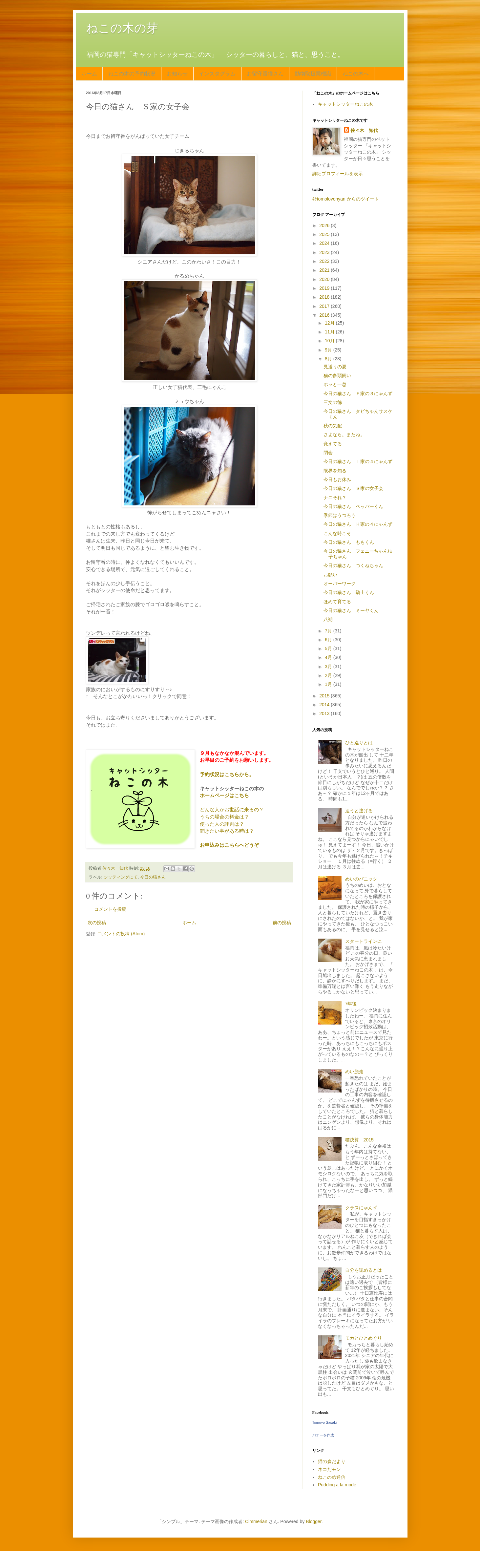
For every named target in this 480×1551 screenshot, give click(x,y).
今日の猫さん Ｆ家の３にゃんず (357, 393)
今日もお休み (337, 479)
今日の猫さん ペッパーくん (353, 506)
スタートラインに (363, 941)
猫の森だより (331, 1461)
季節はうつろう (339, 515)
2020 (325, 279)
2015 (325, 695)
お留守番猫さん (265, 73)
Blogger (313, 1521)
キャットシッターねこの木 (345, 104)
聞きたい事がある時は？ (227, 831)
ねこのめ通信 (331, 1477)
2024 (325, 243)
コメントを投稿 (110, 909)
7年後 (351, 1003)
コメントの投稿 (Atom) (121, 933)
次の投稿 (97, 922)
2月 (329, 675)
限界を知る (334, 470)
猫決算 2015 (359, 1139)
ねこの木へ (356, 73)
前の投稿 (282, 922)
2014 (325, 704)
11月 (330, 331)
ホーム (89, 73)
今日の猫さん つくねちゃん (353, 565)
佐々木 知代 (364, 130)
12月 (330, 323)
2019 (325, 288)
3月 (329, 666)
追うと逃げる (359, 810)
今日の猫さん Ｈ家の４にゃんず (357, 524)
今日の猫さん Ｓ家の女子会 (353, 488)
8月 (329, 358)
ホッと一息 (334, 384)
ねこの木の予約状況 (132, 73)
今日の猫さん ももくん (348, 542)
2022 (325, 261)
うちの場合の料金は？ (224, 816)
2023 (325, 252)
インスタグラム (217, 73)
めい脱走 (354, 1071)
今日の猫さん (153, 877)
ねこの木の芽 (122, 28)
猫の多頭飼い (337, 375)
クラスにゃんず (361, 1207)
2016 (325, 315)
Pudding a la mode (337, 1484)
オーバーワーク (339, 583)
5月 (329, 648)
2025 (325, 234)
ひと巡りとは (359, 742)
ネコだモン (329, 1469)
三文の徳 (332, 402)
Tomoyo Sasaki (324, 1422)
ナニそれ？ (334, 497)
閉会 (328, 452)
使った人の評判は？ (222, 824)
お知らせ (177, 73)
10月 (330, 340)
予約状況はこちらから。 (227, 774)
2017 (325, 306)
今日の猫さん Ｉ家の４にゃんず (357, 461)
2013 (325, 713)
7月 (329, 630)
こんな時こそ (337, 533)
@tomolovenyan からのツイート (345, 199)
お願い (330, 574)
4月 (329, 657)
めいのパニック (361, 879)
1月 (329, 684)
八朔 (328, 619)
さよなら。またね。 (344, 434)
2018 (325, 297)
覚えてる (332, 443)
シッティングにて (121, 877)
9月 (329, 349)
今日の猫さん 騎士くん (348, 592)
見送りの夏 (334, 366)
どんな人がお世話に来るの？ (232, 809)
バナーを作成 (323, 1435)
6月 (329, 639)
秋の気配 (332, 425)
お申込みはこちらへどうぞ (229, 845)
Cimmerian (256, 1521)
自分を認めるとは (363, 1270)
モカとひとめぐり (363, 1338)
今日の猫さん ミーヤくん (351, 610)
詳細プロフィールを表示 (337, 173)
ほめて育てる (337, 601)
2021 (325, 270)
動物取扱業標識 (313, 73)
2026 (325, 225)
